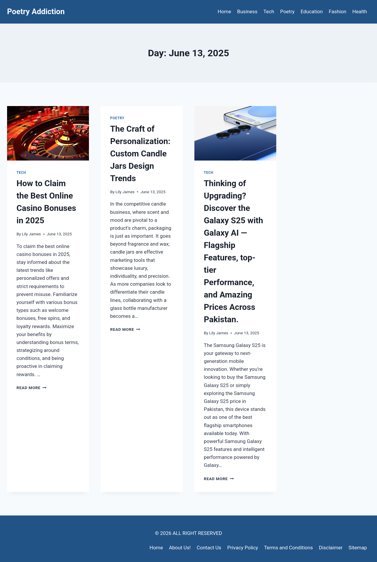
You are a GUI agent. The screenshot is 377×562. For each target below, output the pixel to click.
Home (224, 11)
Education (312, 11)
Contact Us (209, 548)
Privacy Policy (242, 548)
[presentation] (48, 133)
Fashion (337, 11)
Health (359, 11)
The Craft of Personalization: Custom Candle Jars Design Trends (140, 153)
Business (247, 11)
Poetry (287, 11)
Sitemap (357, 548)
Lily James (31, 234)
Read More (31, 387)
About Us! (180, 548)
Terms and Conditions (288, 548)
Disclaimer (331, 548)
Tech (268, 11)
